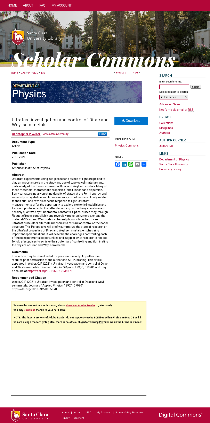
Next (135, 72)
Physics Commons (127, 145)
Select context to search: (173, 91)
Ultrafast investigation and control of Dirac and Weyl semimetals (60, 122)
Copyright (78, 418)
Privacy (66, 418)
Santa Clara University (173, 164)
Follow (102, 134)
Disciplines (166, 128)
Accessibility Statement (130, 412)
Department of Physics (174, 159)
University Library (170, 169)
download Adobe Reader (80, 305)
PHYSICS (33, 72)
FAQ (89, 412)
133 (43, 72)
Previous (121, 72)
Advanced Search (170, 104)
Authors (164, 132)
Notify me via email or (176, 109)
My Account (104, 412)
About (77, 412)
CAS (23, 72)
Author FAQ (166, 146)
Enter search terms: (170, 81)
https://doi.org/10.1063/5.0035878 (49, 271)
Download (131, 120)
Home (14, 72)
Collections (166, 123)
